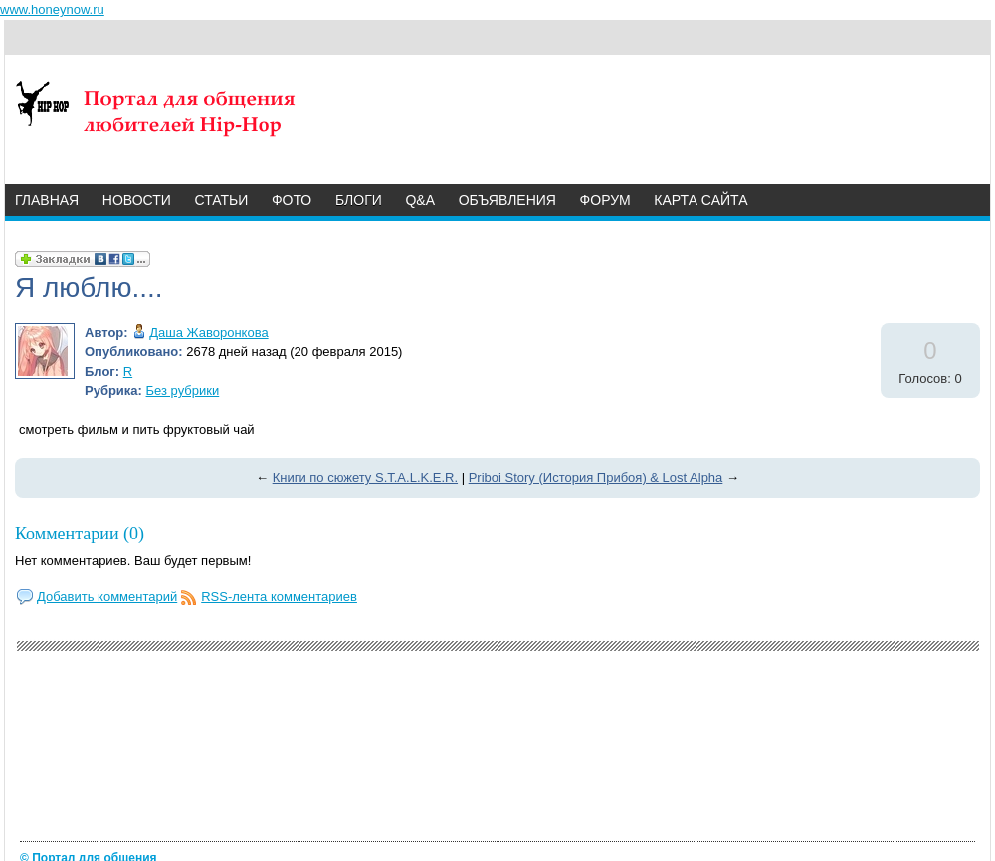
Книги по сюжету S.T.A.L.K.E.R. (365, 477)
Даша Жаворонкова (208, 332)
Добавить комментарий (107, 596)
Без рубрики (183, 390)
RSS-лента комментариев (279, 596)
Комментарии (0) (79, 533)
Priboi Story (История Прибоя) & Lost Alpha (596, 477)
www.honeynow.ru (52, 9)
